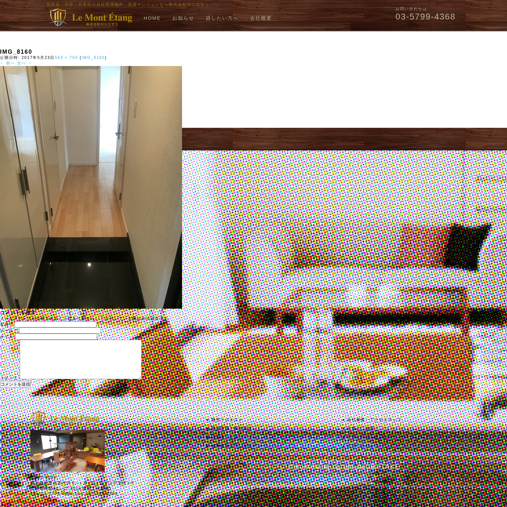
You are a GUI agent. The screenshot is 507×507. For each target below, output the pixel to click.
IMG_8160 (93, 57)
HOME (152, 18)
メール (8, 330)
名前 (6, 324)
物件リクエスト (227, 427)
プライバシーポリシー (370, 445)
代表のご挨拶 (360, 436)
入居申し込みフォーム (234, 445)
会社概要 (261, 18)
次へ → (24, 63)
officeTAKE (380, 474)
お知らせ (183, 18)
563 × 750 (66, 57)
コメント (9, 385)
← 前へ (7, 63)
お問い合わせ (360, 453)
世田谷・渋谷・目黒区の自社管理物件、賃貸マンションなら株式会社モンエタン (128, 4)
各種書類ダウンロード (234, 453)
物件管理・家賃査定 (231, 436)
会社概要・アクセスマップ (374, 427)
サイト (7, 337)
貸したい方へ (222, 18)
